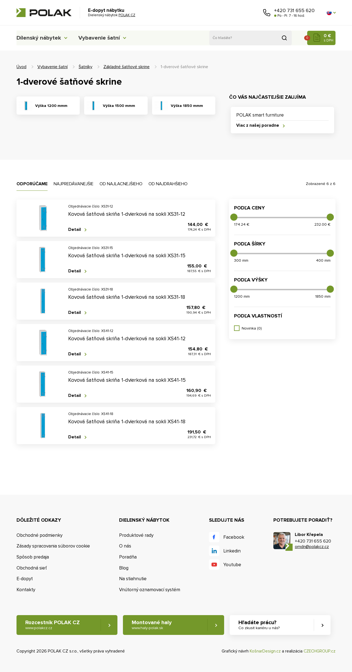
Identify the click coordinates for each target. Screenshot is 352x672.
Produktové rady (136, 535)
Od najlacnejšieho (121, 184)
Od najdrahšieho (168, 184)
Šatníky (85, 67)
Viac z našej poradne (257, 125)
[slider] (233, 217)
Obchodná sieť (31, 568)
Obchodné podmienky (39, 535)
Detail (74, 229)
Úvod (21, 67)
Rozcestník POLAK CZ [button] (52, 625)
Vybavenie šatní (105, 38)
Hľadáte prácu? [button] (261, 625)
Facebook (233, 537)
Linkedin (232, 551)
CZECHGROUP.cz (319, 651)
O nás (125, 546)
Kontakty (25, 590)
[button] (331, 12)
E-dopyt (24, 579)
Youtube (232, 565)
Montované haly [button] (153, 625)
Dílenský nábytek (39, 38)
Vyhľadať (284, 38)
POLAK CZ (44, 12)
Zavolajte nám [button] (266, 12)
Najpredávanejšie (74, 184)
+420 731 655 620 (294, 10)
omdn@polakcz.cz (312, 546)
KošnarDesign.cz (264, 651)
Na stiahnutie (133, 579)
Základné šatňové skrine (126, 67)
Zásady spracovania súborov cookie (53, 546)
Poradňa (128, 557)
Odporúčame (32, 184)
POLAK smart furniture (260, 115)
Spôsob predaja (32, 557)
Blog (123, 568)
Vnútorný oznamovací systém (149, 590)
